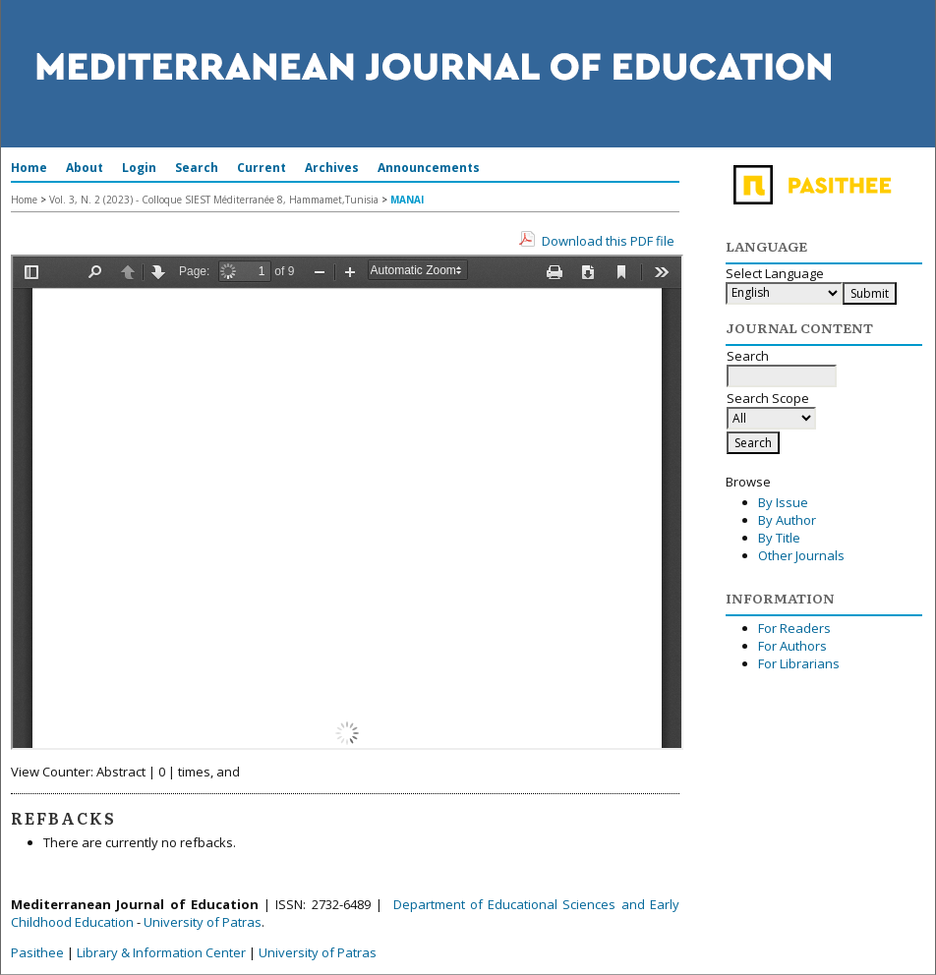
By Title (779, 537)
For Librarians (799, 663)
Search (196, 167)
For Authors (792, 646)
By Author (787, 520)
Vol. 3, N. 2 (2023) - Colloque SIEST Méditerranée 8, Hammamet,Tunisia (214, 199)
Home (29, 167)
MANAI (407, 199)
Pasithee (37, 952)
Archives (332, 167)
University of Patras (203, 922)
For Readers (794, 628)
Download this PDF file (608, 241)
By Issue (783, 502)
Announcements (429, 167)
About (84, 167)
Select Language (775, 273)
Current (261, 167)
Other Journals (801, 555)
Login (139, 167)
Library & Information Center (161, 952)
